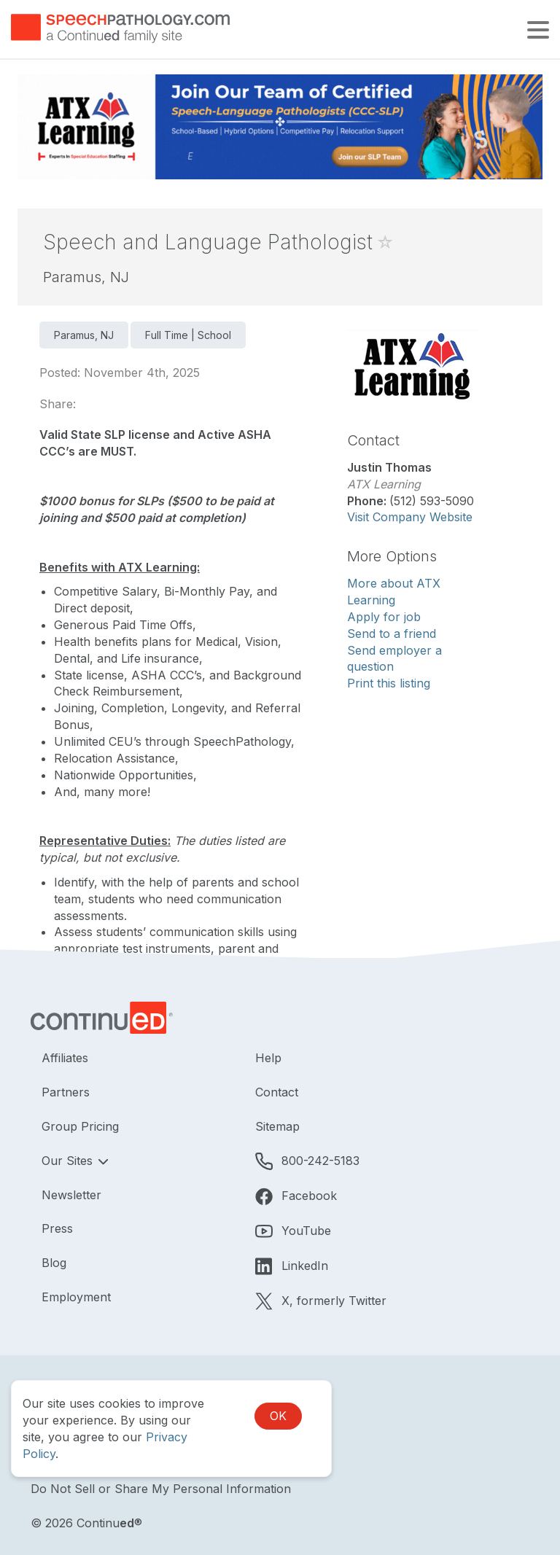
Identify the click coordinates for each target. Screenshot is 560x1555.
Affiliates (65, 1058)
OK (278, 1415)
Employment (76, 1297)
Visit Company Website (409, 517)
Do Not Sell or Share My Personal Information (161, 1488)
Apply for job (384, 616)
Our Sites (69, 1160)
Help (268, 1058)
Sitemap (277, 1126)
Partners (66, 1092)
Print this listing (388, 683)
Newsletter (71, 1195)
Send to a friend (391, 633)
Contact (276, 1092)
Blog (54, 1262)
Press (57, 1228)
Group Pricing (80, 1126)
